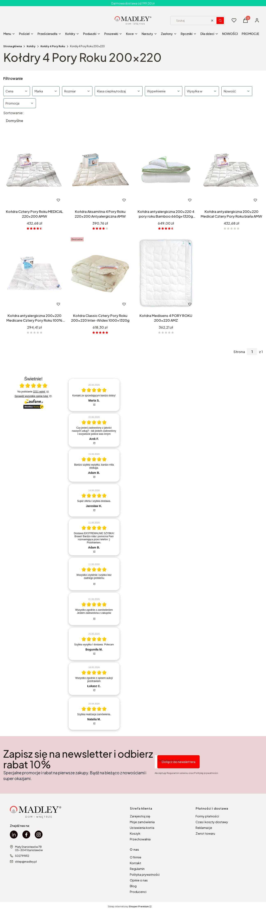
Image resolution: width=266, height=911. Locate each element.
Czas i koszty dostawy (212, 822)
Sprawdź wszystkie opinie (32, 396)
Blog (133, 886)
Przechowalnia (140, 839)
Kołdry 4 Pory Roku (52, 46)
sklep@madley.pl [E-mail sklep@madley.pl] (26, 861)
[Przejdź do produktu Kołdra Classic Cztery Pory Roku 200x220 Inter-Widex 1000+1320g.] (100, 274)
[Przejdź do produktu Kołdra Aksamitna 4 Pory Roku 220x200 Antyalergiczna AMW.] (100, 170)
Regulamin (137, 869)
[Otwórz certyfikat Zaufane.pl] (33, 386)
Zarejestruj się (140, 816)
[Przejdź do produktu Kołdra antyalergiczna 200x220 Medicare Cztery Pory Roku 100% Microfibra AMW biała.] (34, 274)
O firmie (135, 857)
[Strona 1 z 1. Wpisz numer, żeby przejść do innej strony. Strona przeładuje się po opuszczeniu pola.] (252, 351)
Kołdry (31, 46)
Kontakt (135, 863)
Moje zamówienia (142, 822)
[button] (220, 20)
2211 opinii (39, 391)
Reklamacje (204, 828)
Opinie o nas (139, 880)
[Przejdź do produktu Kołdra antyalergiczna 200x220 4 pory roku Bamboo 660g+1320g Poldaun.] (166, 170)
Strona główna (12, 46)
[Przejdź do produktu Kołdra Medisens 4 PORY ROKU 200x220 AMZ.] (166, 274)
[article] (94, 394)
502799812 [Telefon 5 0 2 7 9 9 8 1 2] (22, 855)
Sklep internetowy (128, 906)
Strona (239, 352)
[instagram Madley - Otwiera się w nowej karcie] (39, 835)
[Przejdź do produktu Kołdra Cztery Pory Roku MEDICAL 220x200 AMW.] (34, 170)
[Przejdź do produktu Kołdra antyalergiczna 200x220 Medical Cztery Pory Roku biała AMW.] (231, 170)
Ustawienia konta (142, 828)
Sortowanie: (13, 113)
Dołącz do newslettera (178, 762)
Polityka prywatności (145, 874)
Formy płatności (207, 816)
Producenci (138, 892)
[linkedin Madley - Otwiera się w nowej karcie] (14, 835)
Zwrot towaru (205, 833)
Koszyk (135, 833)
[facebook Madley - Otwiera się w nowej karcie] (26, 835)
